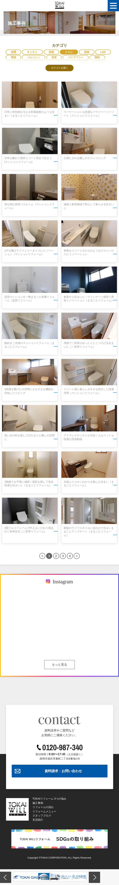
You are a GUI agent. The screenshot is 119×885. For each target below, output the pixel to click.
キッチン (32, 52)
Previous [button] (5, 877)
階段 (97, 57)
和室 (29, 63)
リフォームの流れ (43, 807)
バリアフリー (75, 57)
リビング (81, 63)
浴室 (51, 52)
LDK (103, 52)
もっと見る (59, 664)
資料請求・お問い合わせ (63, 771)
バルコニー (33, 57)
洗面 (86, 52)
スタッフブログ (41, 815)
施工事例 (37, 802)
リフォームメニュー (44, 811)
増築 (13, 57)
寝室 (100, 63)
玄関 (13, 52)
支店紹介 (37, 819)
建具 (62, 63)
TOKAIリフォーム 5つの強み (49, 798)
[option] (31, 876)
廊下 (13, 63)
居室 (54, 57)
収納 (46, 63)
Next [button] (94, 877)
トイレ (69, 52)
